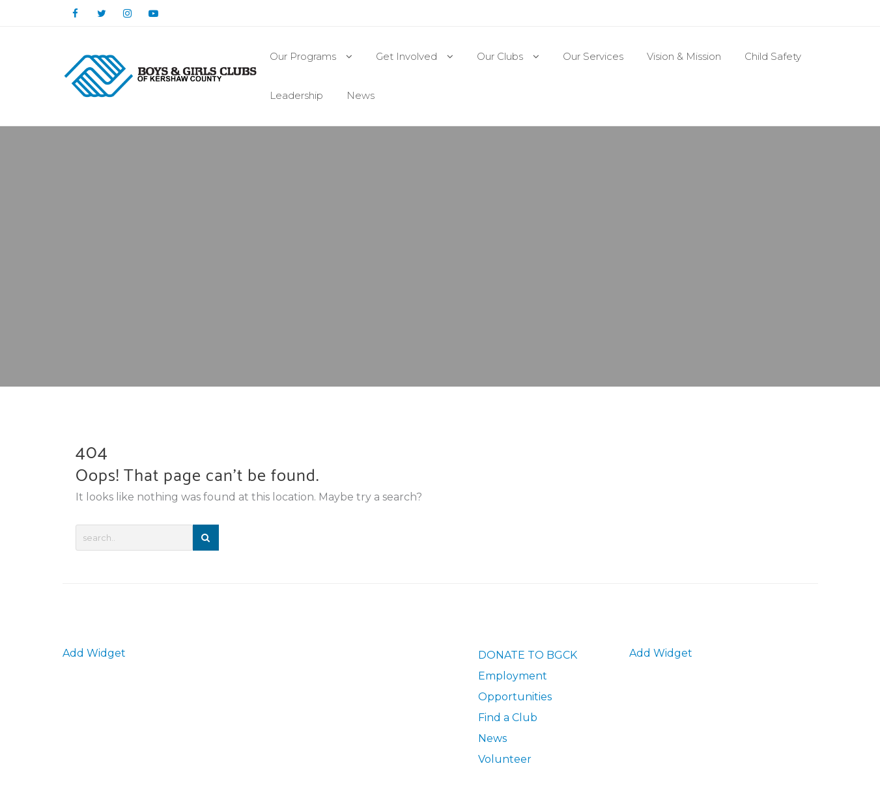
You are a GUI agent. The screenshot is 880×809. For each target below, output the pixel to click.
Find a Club (507, 717)
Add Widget (94, 653)
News (492, 738)
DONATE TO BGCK (527, 655)
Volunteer (505, 759)
